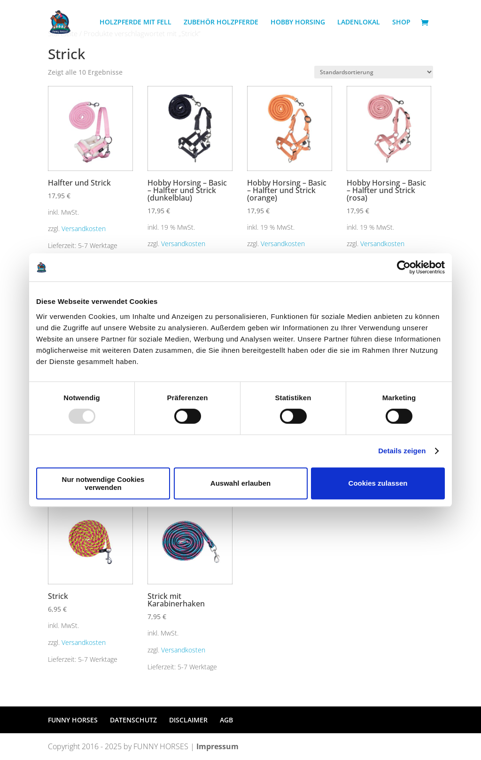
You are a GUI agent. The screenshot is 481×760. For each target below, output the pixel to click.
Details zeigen (402, 451)
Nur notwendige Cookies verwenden (103, 483)
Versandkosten (84, 228)
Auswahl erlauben (240, 483)
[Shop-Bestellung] (373, 72)
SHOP (401, 22)
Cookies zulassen (378, 483)
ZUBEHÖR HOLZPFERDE (221, 22)
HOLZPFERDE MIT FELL (135, 22)
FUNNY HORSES (73, 719)
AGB (226, 719)
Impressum (217, 746)
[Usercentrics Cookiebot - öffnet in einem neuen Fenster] (404, 267)
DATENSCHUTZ (133, 719)
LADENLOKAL (358, 22)
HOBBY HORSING (298, 22)
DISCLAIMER (188, 719)
